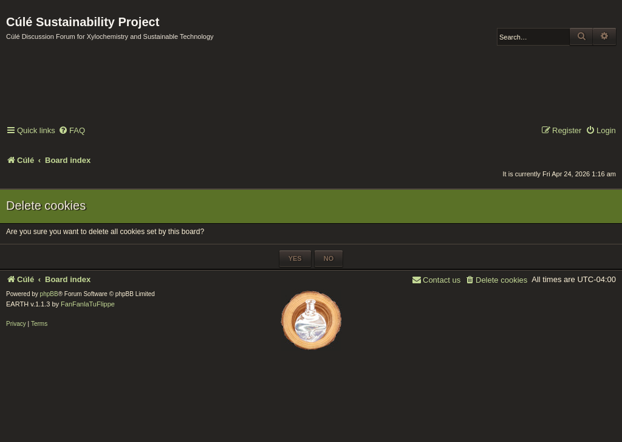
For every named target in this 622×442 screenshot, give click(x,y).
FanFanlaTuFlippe (88, 304)
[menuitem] (71, 131)
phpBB (49, 294)
